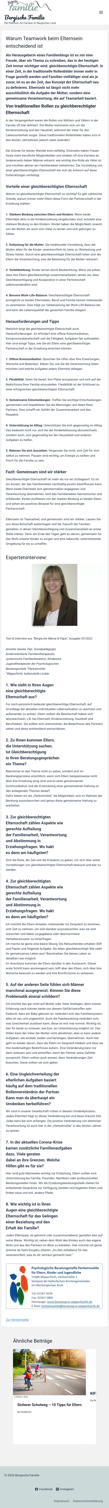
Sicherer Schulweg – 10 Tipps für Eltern (49, 1405)
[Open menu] (101, 12)
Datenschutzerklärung (88, 1501)
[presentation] (49, 1373)
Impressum (61, 1501)
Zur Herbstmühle (17, 1320)
